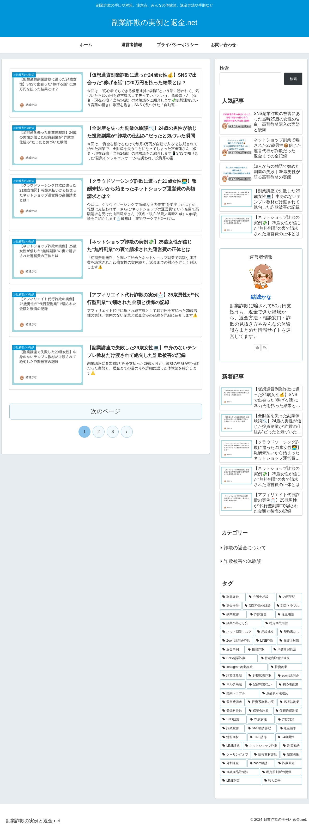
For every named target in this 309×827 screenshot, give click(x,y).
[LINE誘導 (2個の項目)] (260, 737)
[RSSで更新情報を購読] (265, 347)
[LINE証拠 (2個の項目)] (231, 746)
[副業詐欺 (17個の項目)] (233, 597)
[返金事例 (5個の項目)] (232, 650)
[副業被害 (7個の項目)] (233, 614)
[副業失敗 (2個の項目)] (291, 755)
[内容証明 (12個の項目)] (289, 597)
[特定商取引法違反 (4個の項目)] (280, 658)
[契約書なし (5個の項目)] (289, 632)
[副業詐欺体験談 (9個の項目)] (258, 606)
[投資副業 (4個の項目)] (285, 667)
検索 (224, 68)
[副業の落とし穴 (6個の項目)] (241, 623)
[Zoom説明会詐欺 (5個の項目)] (236, 641)
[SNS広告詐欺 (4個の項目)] (260, 676)
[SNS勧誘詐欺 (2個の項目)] (261, 728)
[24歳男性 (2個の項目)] (288, 737)
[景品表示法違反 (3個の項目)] (281, 693)
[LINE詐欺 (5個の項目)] (265, 641)
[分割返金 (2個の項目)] (233, 763)
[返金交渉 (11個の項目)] (230, 606)
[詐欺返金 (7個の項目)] (261, 614)
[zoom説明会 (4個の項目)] (289, 676)
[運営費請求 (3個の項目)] (232, 702)
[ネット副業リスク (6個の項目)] (237, 632)
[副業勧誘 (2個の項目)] (291, 746)
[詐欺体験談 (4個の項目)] (232, 676)
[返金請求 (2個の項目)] (290, 728)
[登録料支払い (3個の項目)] (261, 685)
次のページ (105, 414)
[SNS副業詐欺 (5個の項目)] (238, 658)
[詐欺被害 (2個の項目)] (232, 728)
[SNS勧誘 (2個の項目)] (233, 719)
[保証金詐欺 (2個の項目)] (259, 711)
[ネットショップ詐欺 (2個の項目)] (261, 746)
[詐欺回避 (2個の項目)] (289, 763)
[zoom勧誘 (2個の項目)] (261, 763)
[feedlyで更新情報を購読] (257, 347)
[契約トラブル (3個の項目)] (239, 693)
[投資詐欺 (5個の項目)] (258, 650)
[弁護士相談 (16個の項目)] (261, 597)
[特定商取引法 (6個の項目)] (282, 623)
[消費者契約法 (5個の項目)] (286, 650)
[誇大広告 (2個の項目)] (282, 781)
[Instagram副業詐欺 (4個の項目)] (244, 667)
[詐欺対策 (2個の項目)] (289, 719)
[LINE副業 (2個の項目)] (240, 781)
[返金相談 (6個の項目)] (288, 614)
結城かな (261, 297)
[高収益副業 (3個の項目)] (289, 702)
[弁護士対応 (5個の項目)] (289, 641)
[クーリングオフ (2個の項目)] (235, 755)
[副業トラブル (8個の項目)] (288, 606)
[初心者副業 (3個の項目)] (289, 685)
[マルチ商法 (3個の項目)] (233, 685)
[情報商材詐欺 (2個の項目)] (266, 755)
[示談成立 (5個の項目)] (265, 632)
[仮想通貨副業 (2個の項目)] (287, 711)
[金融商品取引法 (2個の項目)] (239, 772)
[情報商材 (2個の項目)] (233, 737)
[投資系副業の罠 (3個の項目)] (261, 702)
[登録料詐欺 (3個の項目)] (233, 711)
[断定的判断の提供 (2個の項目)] (281, 772)
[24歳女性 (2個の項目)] (261, 719)
